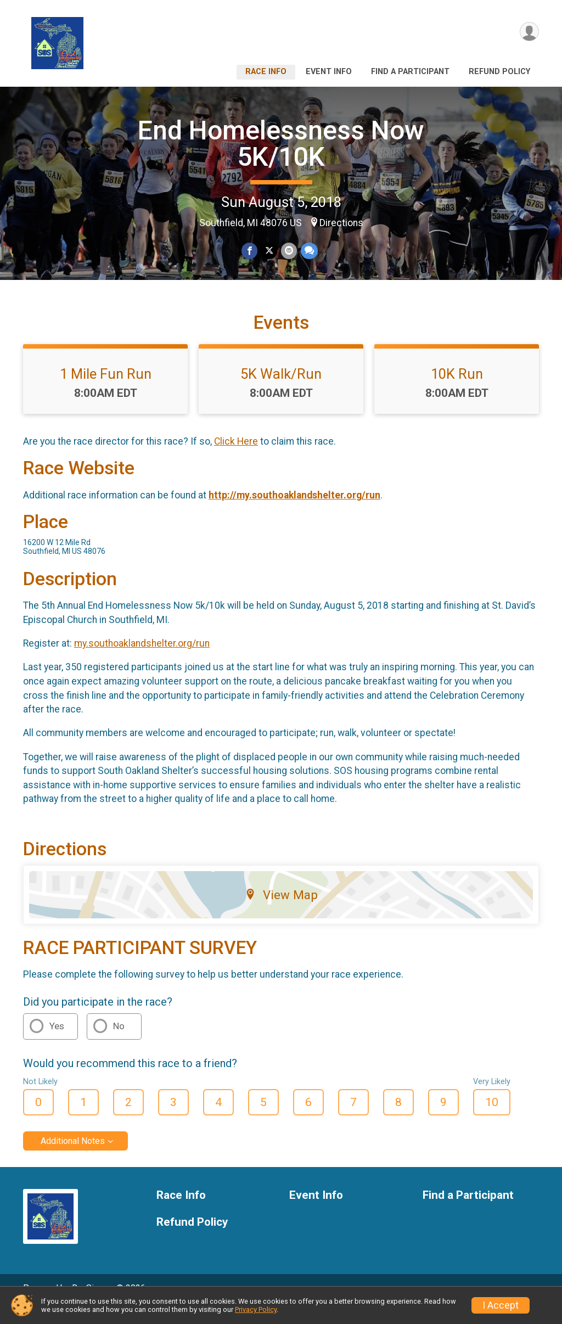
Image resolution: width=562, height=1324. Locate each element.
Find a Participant (410, 71)
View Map (281, 910)
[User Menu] (529, 32)
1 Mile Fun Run (105, 389)
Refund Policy (499, 71)
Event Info (329, 71)
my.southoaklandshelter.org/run (142, 658)
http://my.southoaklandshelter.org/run (294, 509)
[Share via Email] (288, 251)
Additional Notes (73, 1156)
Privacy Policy (256, 1309)
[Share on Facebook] (250, 251)
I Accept (500, 1305)
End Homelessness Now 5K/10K (281, 143)
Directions (341, 222)
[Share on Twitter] (269, 251)
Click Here (236, 456)
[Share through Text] (308, 251)
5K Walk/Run (281, 389)
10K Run (457, 389)
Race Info (265, 71)
